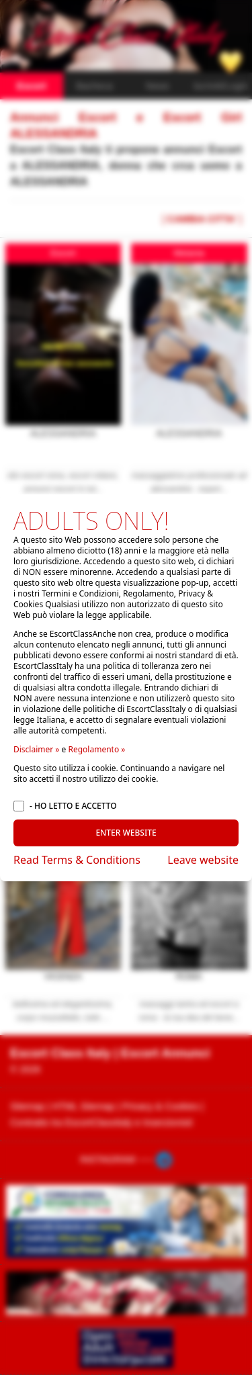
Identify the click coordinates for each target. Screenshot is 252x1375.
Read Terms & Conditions (76, 859)
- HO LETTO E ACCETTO (73, 806)
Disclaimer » (36, 749)
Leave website (203, 859)
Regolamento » (96, 749)
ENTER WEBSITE (125, 832)
